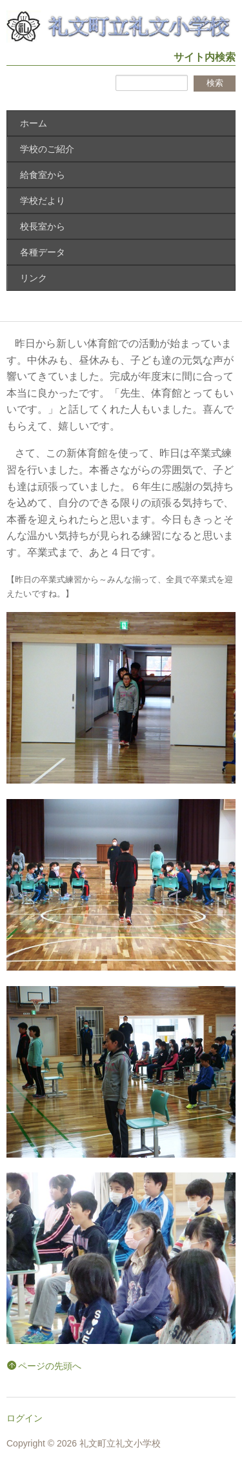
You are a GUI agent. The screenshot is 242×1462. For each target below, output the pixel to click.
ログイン (24, 1418)
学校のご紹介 (47, 149)
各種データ (42, 252)
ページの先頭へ (49, 1366)
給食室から (42, 175)
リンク (33, 278)
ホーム (33, 123)
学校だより (42, 200)
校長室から (42, 226)
